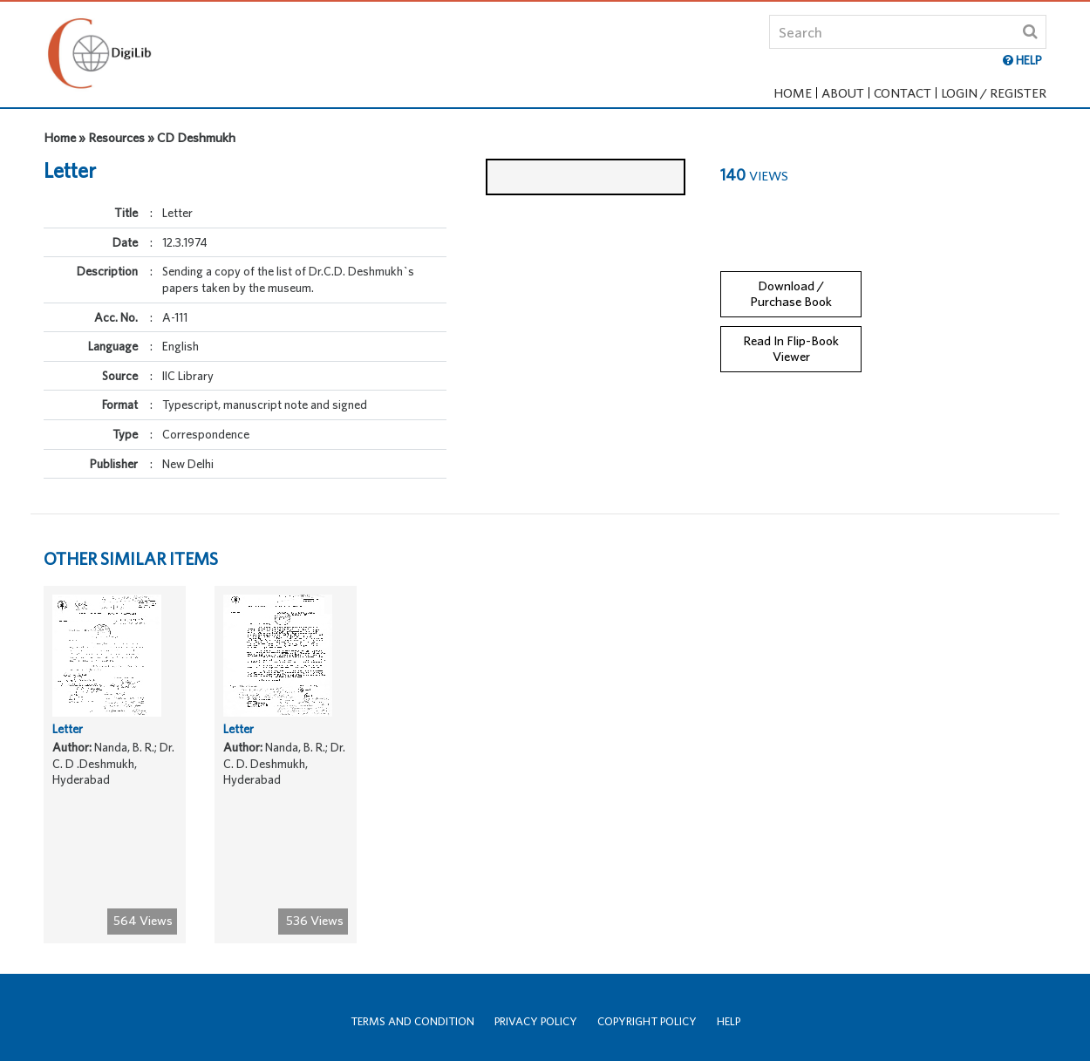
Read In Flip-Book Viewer (791, 337)
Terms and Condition (412, 1021)
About (842, 93)
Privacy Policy (535, 1021)
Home (792, 93)
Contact (902, 93)
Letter (67, 740)
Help (728, 1021)
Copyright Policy (647, 1021)
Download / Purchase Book (791, 281)
